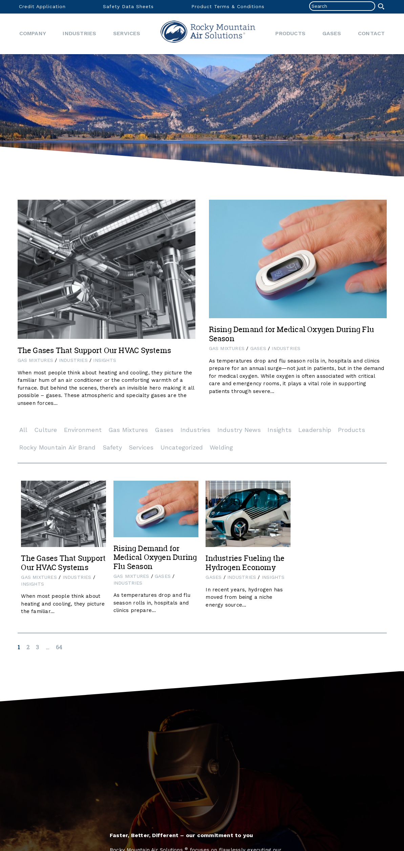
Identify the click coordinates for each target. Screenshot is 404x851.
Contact (371, 33)
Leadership (314, 429)
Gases (331, 33)
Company (32, 33)
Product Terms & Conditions (227, 6)
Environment (83, 429)
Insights (104, 360)
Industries (79, 33)
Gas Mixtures (36, 360)
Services (127, 33)
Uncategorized (182, 447)
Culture (45, 429)
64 (59, 647)
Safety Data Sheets (128, 6)
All (23, 429)
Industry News (239, 429)
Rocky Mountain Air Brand (57, 447)
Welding (221, 447)
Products (290, 33)
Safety (112, 447)
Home (208, 34)
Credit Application (42, 6)
